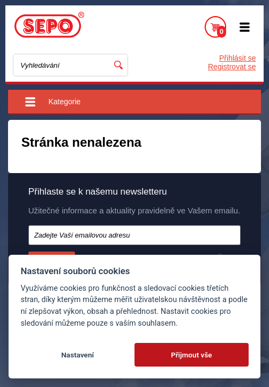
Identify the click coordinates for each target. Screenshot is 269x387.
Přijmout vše (191, 354)
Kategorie (64, 101)
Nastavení (77, 354)
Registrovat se (232, 66)
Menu (245, 27)
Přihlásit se (237, 58)
